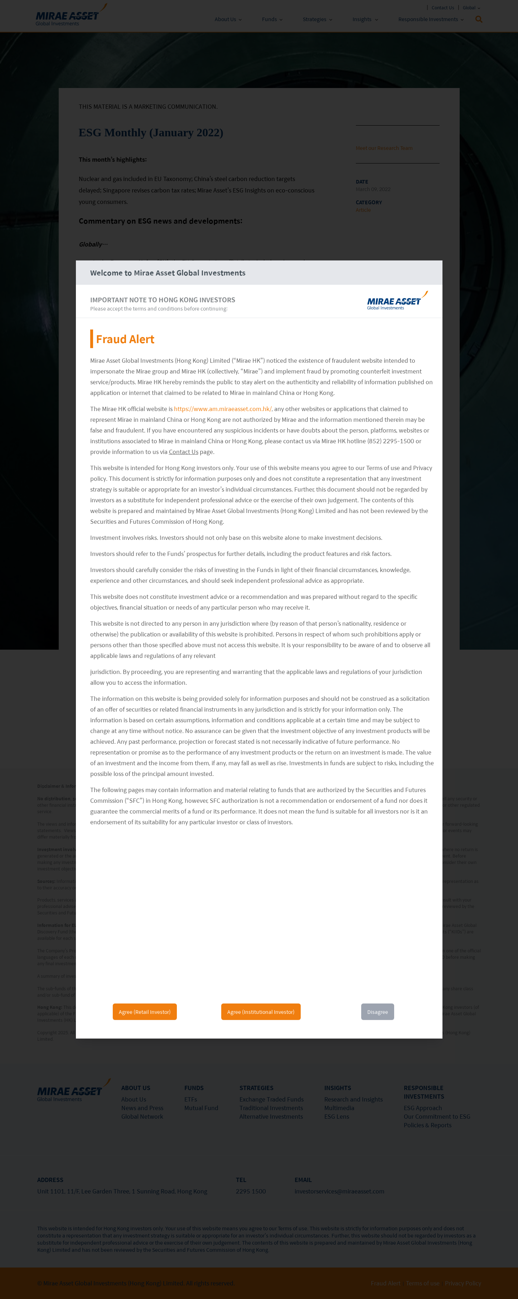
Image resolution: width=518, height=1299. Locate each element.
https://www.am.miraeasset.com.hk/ (223, 408)
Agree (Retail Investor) (145, 1012)
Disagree (377, 1012)
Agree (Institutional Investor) (261, 1012)
